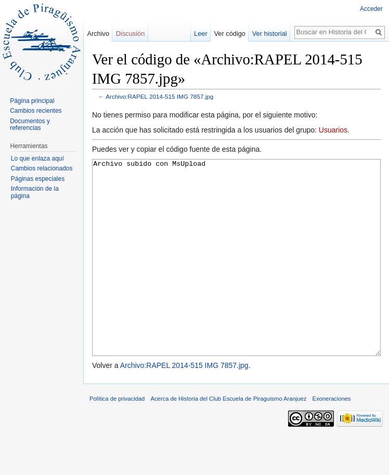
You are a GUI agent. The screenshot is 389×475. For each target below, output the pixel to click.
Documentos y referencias (30, 124)
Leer (201, 33)
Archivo (98, 33)
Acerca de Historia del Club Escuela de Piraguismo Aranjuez (229, 437)
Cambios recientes (35, 110)
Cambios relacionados (42, 168)
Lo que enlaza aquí (37, 158)
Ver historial (269, 33)
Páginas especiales (37, 178)
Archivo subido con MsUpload (236, 277)
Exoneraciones (331, 437)
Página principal (32, 100)
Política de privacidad (117, 437)
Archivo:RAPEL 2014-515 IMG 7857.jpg (159, 96)
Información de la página (35, 192)
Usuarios (333, 130)
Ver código (229, 33)
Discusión (130, 33)
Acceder (371, 8)
